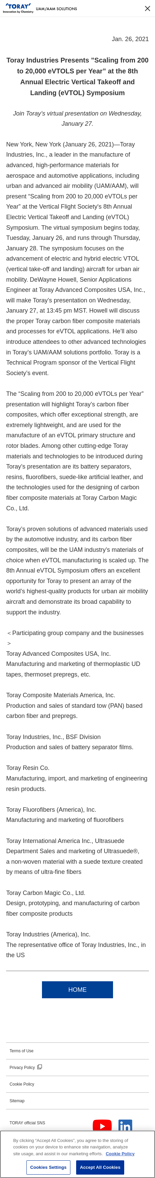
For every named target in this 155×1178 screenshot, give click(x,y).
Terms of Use (21, 1051)
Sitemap (16, 1100)
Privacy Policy (22, 1067)
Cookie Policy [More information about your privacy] (120, 1153)
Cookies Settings (48, 1167)
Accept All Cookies (100, 1167)
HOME (77, 989)
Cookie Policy (21, 1084)
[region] (77, 1154)
